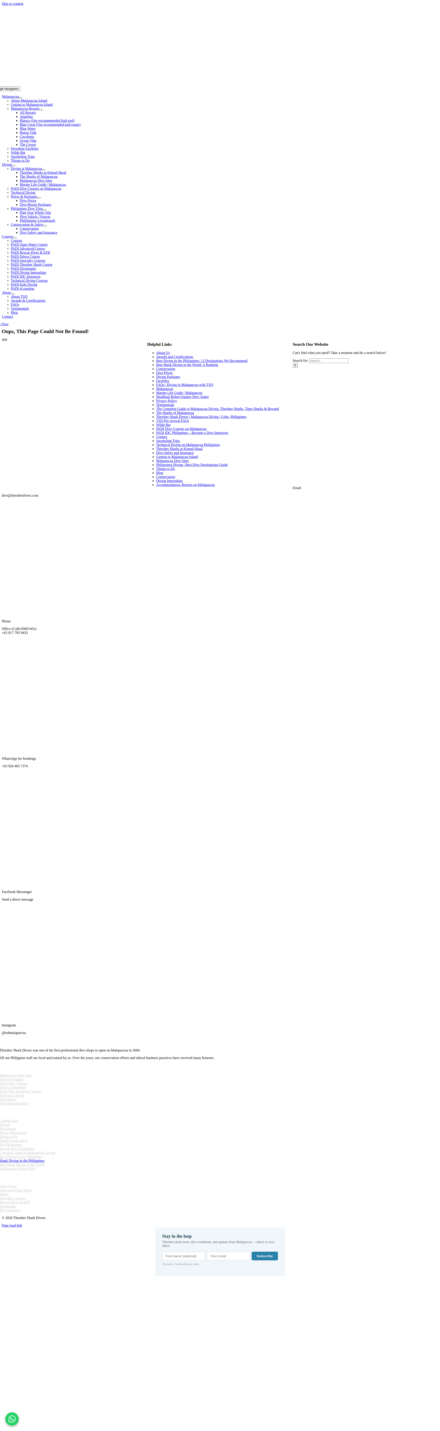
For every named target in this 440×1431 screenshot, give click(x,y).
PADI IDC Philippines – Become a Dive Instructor (192, 433)
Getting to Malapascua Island (177, 457)
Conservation (165, 369)
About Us (163, 353)
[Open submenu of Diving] (13, 165)
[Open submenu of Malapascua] (20, 97)
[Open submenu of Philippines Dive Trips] (44, 209)
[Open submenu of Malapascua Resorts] (41, 109)
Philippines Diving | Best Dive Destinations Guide (192, 465)
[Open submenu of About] (12, 293)
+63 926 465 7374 (15, 766)
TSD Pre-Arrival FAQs (172, 421)
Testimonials (165, 405)
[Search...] (329, 360)
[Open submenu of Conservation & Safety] (45, 225)
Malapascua (164, 389)
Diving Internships (169, 481)
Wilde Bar (163, 425)
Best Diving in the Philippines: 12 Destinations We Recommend (201, 361)
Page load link (12, 1225)
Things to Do (165, 469)
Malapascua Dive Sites (172, 461)
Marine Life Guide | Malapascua (179, 393)
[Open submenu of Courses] (15, 237)
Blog (159, 473)
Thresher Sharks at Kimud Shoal (179, 449)
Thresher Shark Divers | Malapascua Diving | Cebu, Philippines (201, 417)
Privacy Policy (166, 401)
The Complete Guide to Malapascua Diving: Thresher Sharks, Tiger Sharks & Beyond (217, 409)
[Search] (295, 365)
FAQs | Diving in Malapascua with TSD (184, 385)
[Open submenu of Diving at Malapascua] (44, 169)
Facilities (162, 381)
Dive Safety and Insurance (175, 453)
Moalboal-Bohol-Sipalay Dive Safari (182, 397)
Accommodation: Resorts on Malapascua (185, 485)
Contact (161, 437)
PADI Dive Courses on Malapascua (181, 429)
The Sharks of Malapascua (175, 413)
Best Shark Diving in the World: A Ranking (187, 365)
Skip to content (12, 4)
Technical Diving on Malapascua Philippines (188, 445)
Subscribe (265, 1256)
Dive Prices (164, 373)
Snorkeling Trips (168, 441)
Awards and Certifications (174, 357)
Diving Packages (168, 377)
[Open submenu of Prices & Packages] (39, 197)
